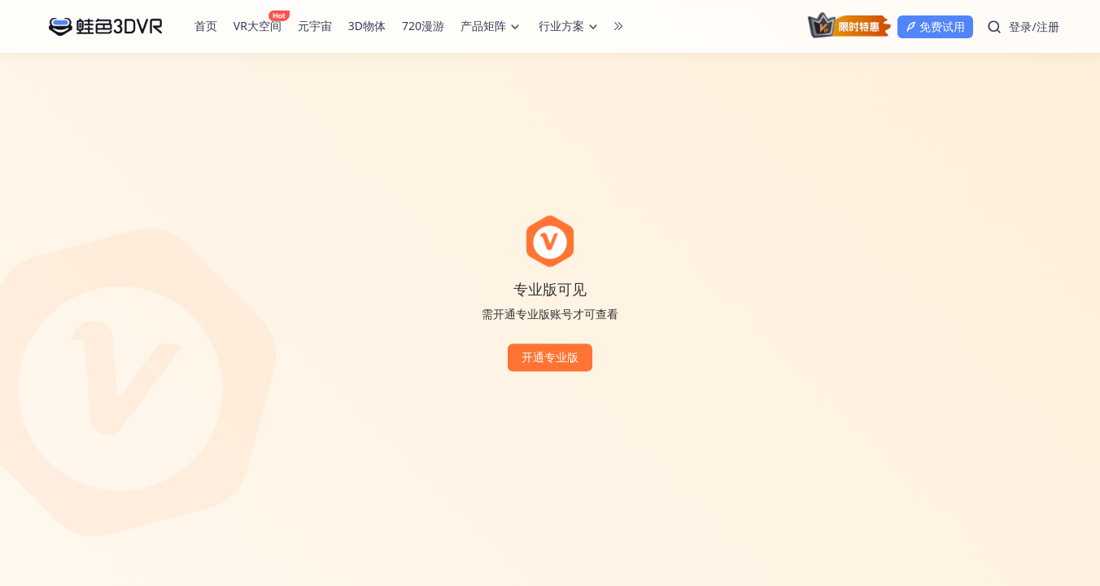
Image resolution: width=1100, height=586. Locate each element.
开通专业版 (550, 357)
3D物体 (367, 25)
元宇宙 (315, 25)
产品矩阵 (491, 27)
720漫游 (423, 25)
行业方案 (569, 27)
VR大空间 (259, 25)
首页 (205, 25)
